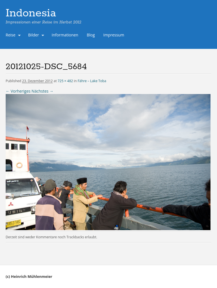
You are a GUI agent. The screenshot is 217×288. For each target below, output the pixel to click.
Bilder (35, 35)
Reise (12, 35)
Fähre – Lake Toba (92, 80)
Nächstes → (42, 91)
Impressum (113, 35)
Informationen (65, 35)
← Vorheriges (18, 91)
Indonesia (31, 13)
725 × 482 (65, 80)
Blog (91, 35)
